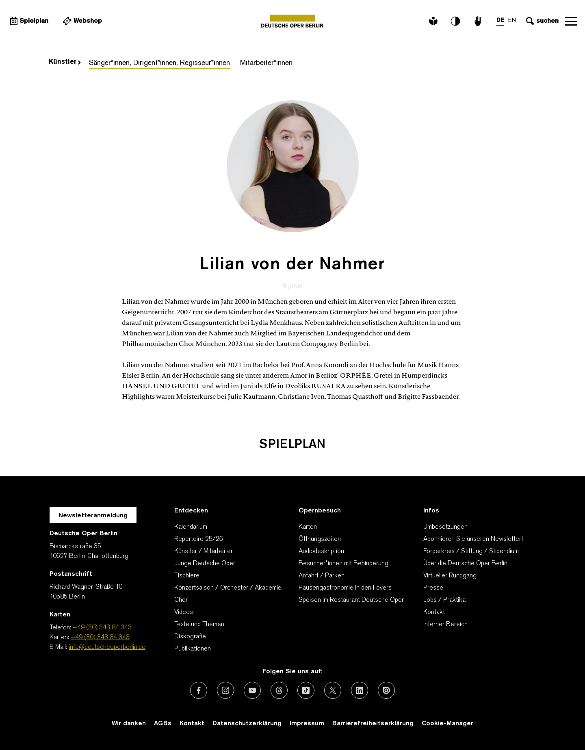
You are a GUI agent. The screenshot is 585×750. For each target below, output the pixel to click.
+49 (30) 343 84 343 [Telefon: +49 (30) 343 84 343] (102, 628)
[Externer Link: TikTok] (306, 690)
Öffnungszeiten (320, 539)
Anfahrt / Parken (321, 576)
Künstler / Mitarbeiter (203, 551)
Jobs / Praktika (444, 600)
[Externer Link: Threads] (279, 690)
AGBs (162, 723)
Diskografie (190, 636)
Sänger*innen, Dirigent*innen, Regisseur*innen (159, 63)
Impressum (307, 723)
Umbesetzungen (445, 527)
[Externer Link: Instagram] (225, 690)
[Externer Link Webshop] (81, 21)
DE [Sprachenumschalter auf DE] (500, 20)
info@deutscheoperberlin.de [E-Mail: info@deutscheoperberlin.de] (107, 647)
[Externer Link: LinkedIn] (359, 690)
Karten (308, 527)
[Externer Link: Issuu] (386, 690)
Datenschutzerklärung (247, 723)
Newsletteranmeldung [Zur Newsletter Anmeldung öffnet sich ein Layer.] (93, 515)
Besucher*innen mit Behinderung (343, 563)
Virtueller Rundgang (450, 576)
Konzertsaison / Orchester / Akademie (228, 588)
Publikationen (192, 649)
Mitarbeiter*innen (266, 63)
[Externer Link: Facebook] (199, 690)
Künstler (65, 62)
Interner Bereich (445, 624)
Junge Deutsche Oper (204, 563)
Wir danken (129, 723)
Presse (433, 588)
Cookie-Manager (447, 723)
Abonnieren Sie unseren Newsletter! (473, 539)
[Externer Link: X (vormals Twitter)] (333, 690)
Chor (181, 600)
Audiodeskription (321, 551)
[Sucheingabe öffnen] (541, 21)
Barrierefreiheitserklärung (373, 723)
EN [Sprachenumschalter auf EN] (512, 20)
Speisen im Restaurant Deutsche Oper (351, 600)
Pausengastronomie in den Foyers (345, 588)
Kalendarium (190, 527)
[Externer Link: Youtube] (252, 690)
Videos (183, 612)
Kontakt (434, 612)
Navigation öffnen (571, 21)
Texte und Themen (199, 624)
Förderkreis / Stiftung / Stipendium (471, 551)
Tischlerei (187, 576)
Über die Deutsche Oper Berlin (465, 563)
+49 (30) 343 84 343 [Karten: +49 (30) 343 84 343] (100, 637)
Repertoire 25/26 (198, 539)
